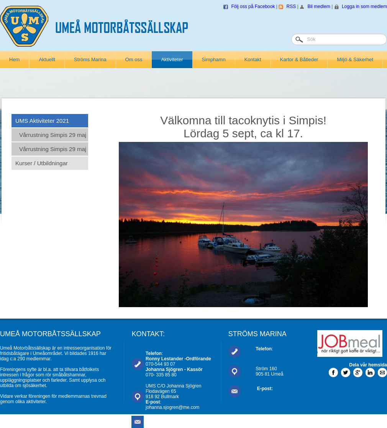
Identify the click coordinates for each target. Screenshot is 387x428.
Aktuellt (47, 59)
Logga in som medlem (364, 6)
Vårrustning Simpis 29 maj (52, 135)
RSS (291, 6)
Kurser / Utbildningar (41, 163)
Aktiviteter (172, 59)
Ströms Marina (90, 59)
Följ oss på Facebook (253, 6)
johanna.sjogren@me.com (172, 407)
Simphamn (214, 59)
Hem (14, 59)
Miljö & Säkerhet (355, 59)
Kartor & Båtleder (299, 59)
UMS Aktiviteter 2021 (42, 120)
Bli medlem (318, 6)
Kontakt (252, 59)
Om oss (134, 59)
